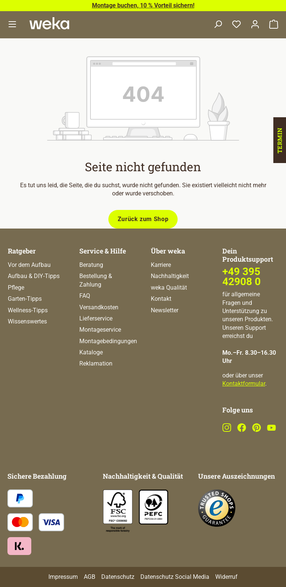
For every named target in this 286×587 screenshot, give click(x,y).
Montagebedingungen (108, 341)
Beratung (91, 264)
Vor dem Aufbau (29, 264)
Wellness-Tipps (28, 310)
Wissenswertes (27, 321)
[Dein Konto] (255, 24)
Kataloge (91, 352)
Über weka (168, 251)
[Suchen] (218, 24)
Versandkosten (98, 307)
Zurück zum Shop (143, 219)
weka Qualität (169, 287)
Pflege (16, 287)
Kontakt (161, 298)
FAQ (84, 295)
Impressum (63, 576)
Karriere (161, 264)
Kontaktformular (243, 383)
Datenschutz (117, 576)
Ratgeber (22, 251)
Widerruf (226, 576)
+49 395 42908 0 (241, 276)
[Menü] (12, 24)
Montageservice (100, 329)
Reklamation (95, 363)
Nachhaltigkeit (170, 276)
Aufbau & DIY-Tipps (34, 276)
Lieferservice (95, 318)
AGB (89, 576)
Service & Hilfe (102, 251)
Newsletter (164, 310)
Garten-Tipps (25, 298)
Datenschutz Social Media (174, 576)
